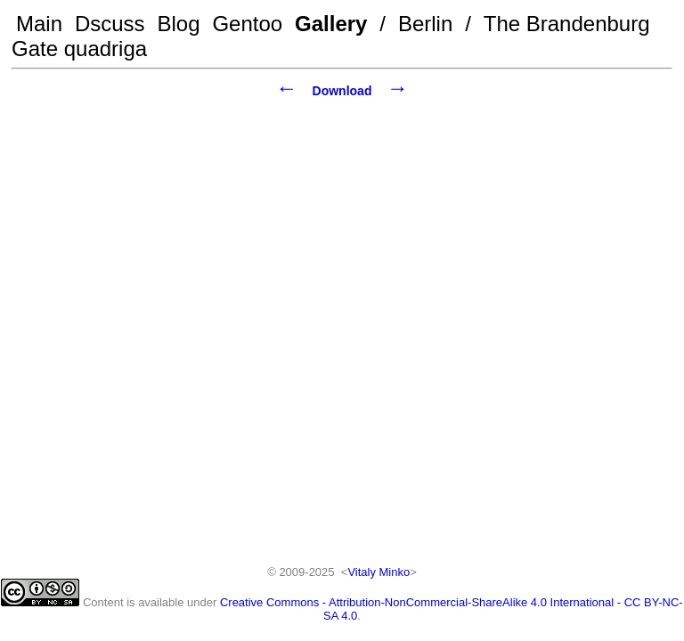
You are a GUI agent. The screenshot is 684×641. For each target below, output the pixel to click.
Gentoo (247, 24)
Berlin (425, 24)
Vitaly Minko (378, 572)
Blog (179, 24)
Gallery (331, 24)
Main (39, 24)
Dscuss (110, 24)
